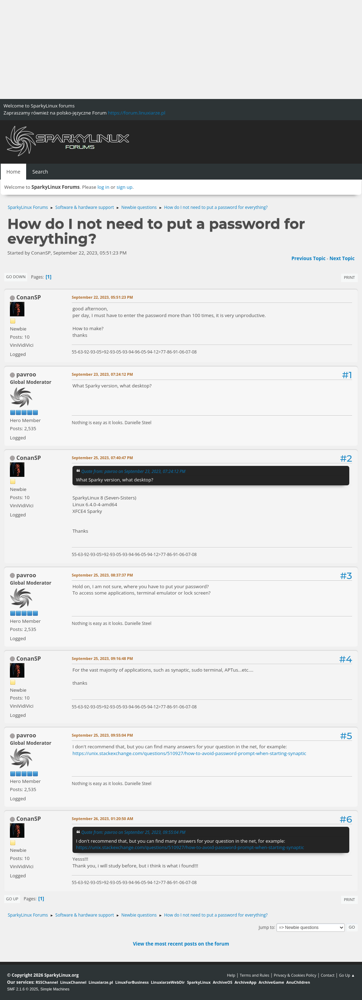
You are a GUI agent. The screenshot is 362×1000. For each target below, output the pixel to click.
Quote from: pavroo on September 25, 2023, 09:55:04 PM (133, 832)
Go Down (15, 276)
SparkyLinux (199, 982)
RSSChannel (47, 982)
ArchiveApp (245, 982)
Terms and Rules (254, 975)
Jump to (266, 927)
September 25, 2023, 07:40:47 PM (102, 457)
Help (231, 975)
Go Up (12, 898)
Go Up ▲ (347, 975)
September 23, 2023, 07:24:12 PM (102, 374)
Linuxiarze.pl (101, 982)
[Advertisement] (181, 49)
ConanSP (28, 297)
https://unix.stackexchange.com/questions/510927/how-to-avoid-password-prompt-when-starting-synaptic (189, 753)
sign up (125, 187)
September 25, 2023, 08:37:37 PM (102, 575)
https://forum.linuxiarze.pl (136, 113)
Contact (327, 975)
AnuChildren (298, 982)
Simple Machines (54, 989)
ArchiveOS (222, 982)
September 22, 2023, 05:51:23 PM (102, 297)
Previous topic (308, 258)
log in (104, 187)
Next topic (342, 258)
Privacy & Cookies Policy (295, 975)
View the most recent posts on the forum (181, 944)
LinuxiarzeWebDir (168, 982)
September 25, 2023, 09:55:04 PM (102, 735)
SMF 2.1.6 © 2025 (22, 989)
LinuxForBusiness (131, 982)
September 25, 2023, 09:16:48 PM (102, 658)
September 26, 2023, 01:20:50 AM (102, 818)
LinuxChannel (73, 982)
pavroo (26, 374)
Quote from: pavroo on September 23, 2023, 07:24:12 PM (133, 471)
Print (349, 277)
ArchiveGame (271, 982)
